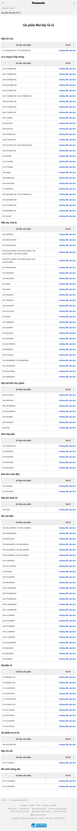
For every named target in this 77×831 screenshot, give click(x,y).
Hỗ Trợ (4, 800)
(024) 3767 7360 (59, 818)
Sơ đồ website (24, 809)
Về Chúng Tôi (12, 809)
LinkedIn (53, 805)
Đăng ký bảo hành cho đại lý (41, 811)
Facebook (24, 805)
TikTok (38, 805)
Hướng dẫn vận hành (68, 50)
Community (45, 805)
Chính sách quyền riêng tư (57, 809)
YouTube (31, 805)
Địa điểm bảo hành (60, 811)
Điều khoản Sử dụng (39, 809)
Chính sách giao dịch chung (19, 811)
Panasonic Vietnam (8, 8)
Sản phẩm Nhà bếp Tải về (19, 800)
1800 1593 (48, 818)
